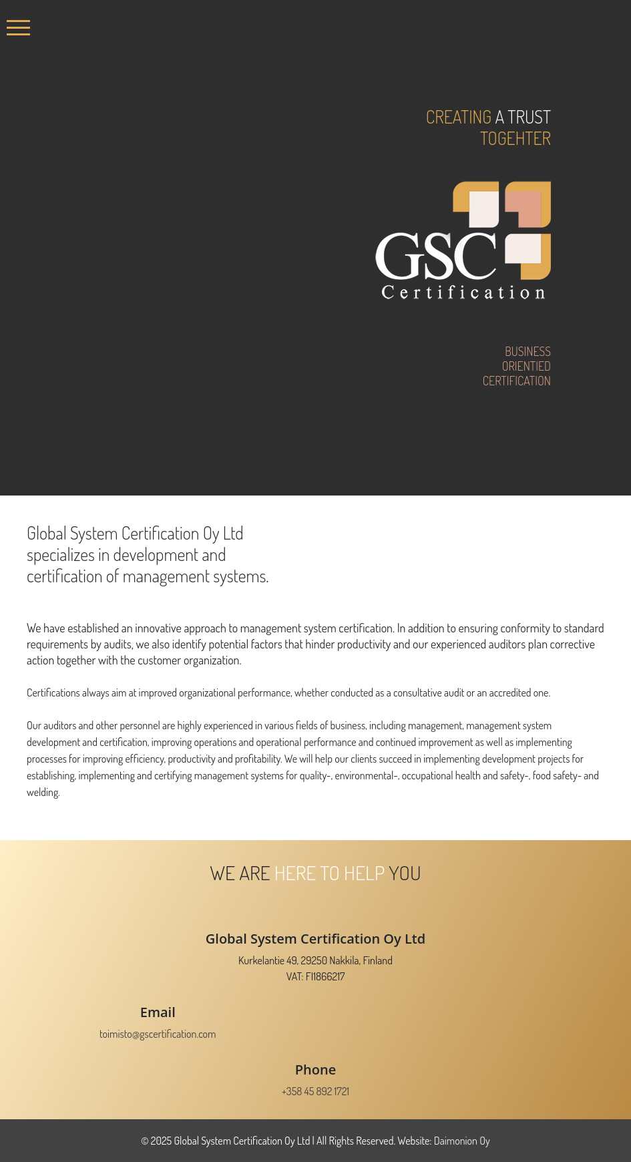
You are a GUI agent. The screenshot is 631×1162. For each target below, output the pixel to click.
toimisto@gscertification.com (157, 1033)
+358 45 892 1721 (315, 1091)
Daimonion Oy (462, 1140)
